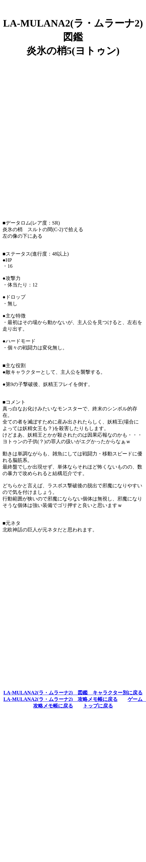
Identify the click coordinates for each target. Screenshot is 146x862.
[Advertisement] (73, 136)
